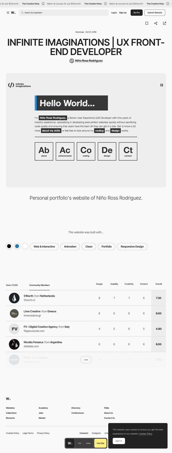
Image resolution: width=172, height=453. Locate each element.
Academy (43, 408)
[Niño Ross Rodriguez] (86, 60)
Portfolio (107, 246)
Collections (11, 413)
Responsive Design (132, 246)
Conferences (77, 413)
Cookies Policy (12, 433)
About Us (108, 413)
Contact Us (109, 418)
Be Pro (137, 12)
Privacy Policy (43, 433)
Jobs (41, 413)
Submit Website (155, 12)
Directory (75, 408)
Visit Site (100, 443)
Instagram (96, 433)
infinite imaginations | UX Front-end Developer (86, 47)
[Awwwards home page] (70, 443)
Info (79, 443)
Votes (88, 443)
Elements (10, 418)
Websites (10, 408)
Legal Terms (28, 433)
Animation (70, 246)
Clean (88, 246)
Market (42, 418)
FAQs (106, 408)
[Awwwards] (13, 12)
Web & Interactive (44, 246)
